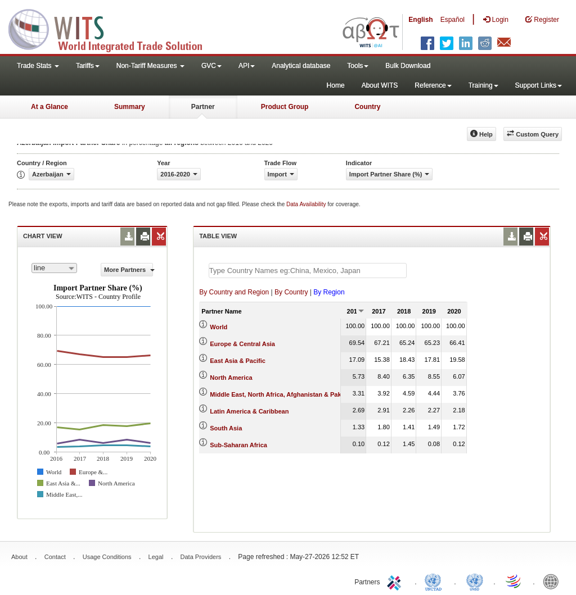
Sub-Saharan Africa (238, 445)
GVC (211, 66)
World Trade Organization (514, 581)
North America (231, 377)
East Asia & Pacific (238, 360)
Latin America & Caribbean (249, 411)
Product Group (285, 107)
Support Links (538, 85)
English (420, 20)
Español (452, 20)
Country (367, 107)
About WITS (380, 85)
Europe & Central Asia (242, 343)
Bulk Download (407, 66)
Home (336, 85)
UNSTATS (475, 581)
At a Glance (49, 107)
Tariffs (88, 66)
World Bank (553, 581)
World (218, 327)
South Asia (226, 428)
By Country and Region (234, 292)
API (246, 66)
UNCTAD (435, 581)
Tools (357, 66)
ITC (396, 581)
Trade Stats (38, 66)
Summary (129, 107)
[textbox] (308, 270)
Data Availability (306, 204)
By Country (291, 292)
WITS (112, 28)
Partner (203, 107)
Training (483, 85)
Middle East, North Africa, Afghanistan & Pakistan (283, 394)
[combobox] (54, 268)
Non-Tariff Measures (150, 66)
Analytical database (301, 66)
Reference (433, 85)
